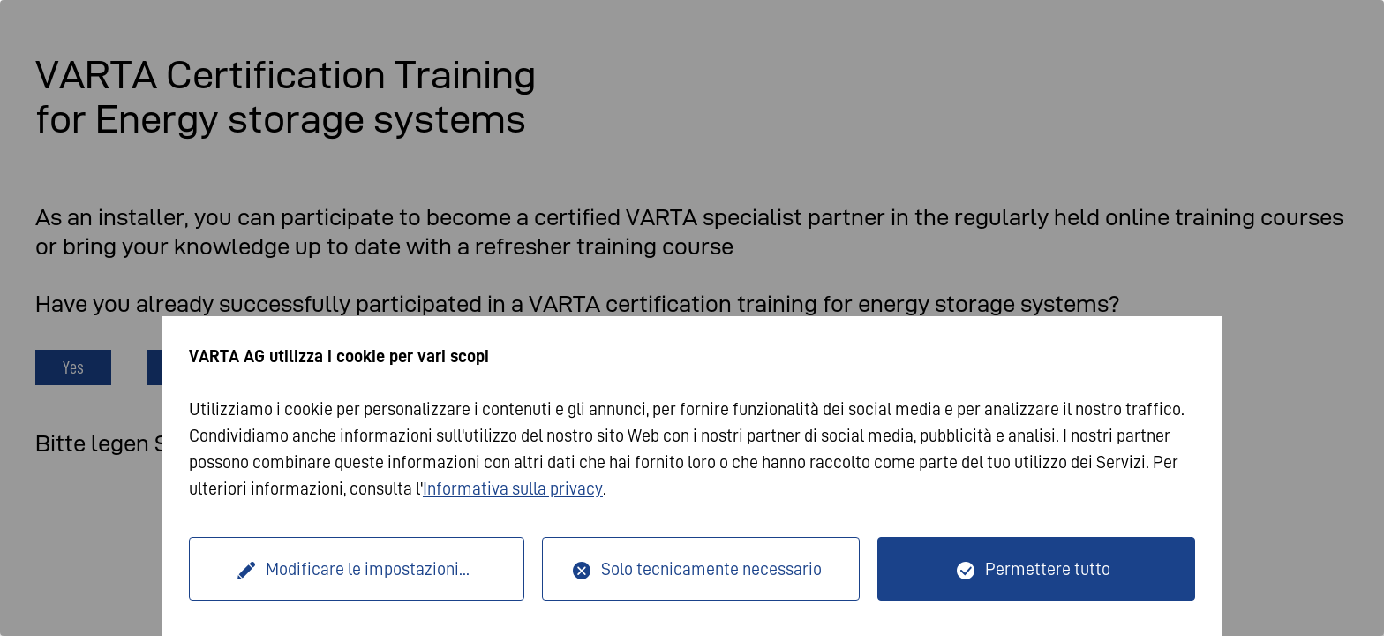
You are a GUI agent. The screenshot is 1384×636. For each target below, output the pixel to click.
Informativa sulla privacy (513, 488)
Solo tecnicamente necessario (711, 569)
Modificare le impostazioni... (368, 569)
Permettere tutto (1047, 569)
